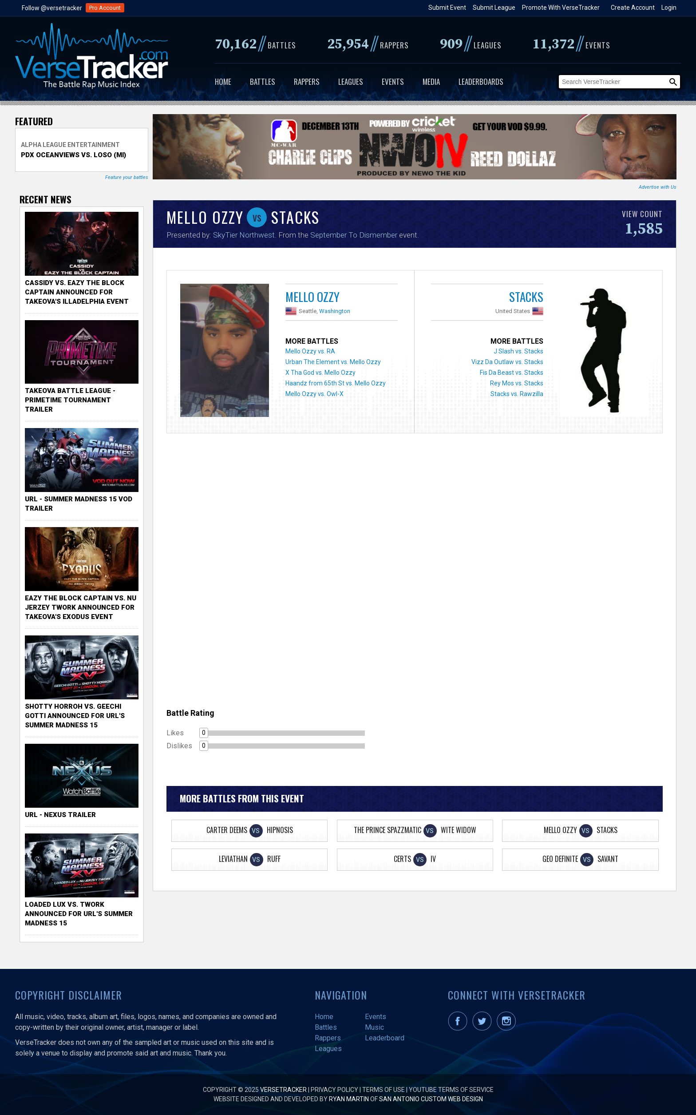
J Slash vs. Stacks (518, 351)
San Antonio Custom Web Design (431, 1099)
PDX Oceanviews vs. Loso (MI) (73, 155)
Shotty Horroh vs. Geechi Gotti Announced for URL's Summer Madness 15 (75, 715)
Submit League (494, 7)
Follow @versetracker (52, 8)
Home (223, 81)
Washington (334, 311)
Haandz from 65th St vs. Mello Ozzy (335, 383)
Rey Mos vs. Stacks (516, 383)
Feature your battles (126, 177)
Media (431, 81)
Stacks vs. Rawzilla (516, 393)
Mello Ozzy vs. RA (310, 351)
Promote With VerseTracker (561, 7)
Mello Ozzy (312, 297)
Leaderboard (384, 1038)
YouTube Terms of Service (451, 1089)
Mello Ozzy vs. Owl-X (314, 393)
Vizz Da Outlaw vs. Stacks (507, 361)
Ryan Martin (349, 1099)
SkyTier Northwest (244, 234)
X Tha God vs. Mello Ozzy (320, 372)
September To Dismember (353, 234)
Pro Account (105, 7)
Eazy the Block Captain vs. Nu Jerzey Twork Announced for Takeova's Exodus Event (80, 607)
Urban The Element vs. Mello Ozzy (333, 361)
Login (668, 7)
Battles (262, 81)
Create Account (633, 7)
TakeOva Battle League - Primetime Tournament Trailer (70, 400)
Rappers (307, 81)
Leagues (350, 81)
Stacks (526, 297)
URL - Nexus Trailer (60, 815)
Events (393, 81)
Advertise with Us (657, 187)
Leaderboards (481, 81)
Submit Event (447, 7)
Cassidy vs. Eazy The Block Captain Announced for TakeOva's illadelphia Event (77, 292)
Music (374, 1027)
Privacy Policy (334, 1089)
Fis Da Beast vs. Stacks (511, 372)
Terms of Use (383, 1089)
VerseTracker (283, 1089)
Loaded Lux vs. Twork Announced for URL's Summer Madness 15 (79, 914)
